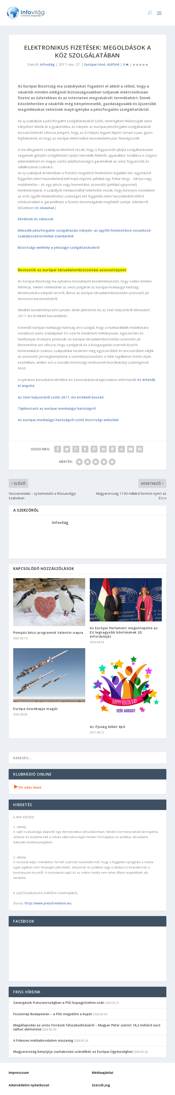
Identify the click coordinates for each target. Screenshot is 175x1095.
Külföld (113, 64)
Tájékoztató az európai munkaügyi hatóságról (57, 408)
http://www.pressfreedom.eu (48, 903)
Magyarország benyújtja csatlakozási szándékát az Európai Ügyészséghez (73, 1051)
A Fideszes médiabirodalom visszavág (43, 1040)
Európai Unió (95, 64)
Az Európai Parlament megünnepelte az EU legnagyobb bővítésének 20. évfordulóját (124, 632)
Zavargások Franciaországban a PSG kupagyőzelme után (58, 1002)
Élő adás (27, 787)
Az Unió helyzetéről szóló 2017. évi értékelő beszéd (60, 397)
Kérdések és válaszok (35, 219)
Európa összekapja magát (35, 709)
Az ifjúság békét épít (108, 727)
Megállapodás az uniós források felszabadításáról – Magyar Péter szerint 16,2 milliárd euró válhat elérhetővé (86, 1027)
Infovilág (47, 64)
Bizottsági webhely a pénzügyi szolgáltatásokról (59, 247)
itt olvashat (44, 207)
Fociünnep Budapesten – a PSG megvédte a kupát (52, 1014)
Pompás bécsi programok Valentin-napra (48, 632)
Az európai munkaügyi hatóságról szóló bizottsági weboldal (68, 419)
